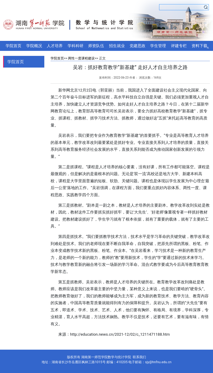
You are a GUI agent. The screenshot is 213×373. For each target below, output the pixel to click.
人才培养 (55, 46)
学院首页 (13, 46)
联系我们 (139, 357)
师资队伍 (96, 46)
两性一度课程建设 (81, 58)
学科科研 (75, 46)
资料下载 (199, 46)
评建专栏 (179, 46)
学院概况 (34, 46)
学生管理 (158, 46)
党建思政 (137, 46)
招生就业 (117, 46)
